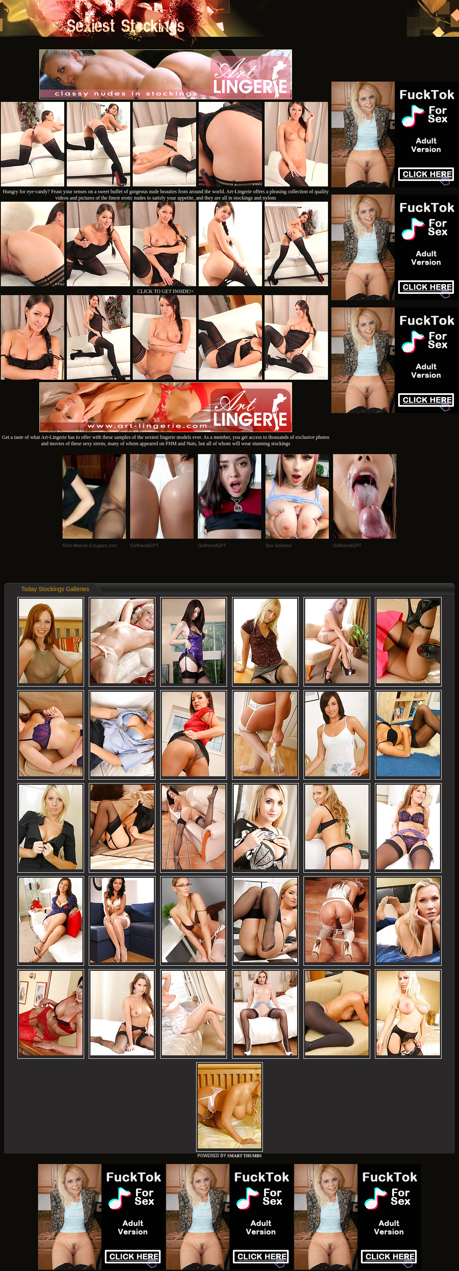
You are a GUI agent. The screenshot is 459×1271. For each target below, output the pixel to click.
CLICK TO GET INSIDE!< (165, 291)
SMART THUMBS (244, 1155)
